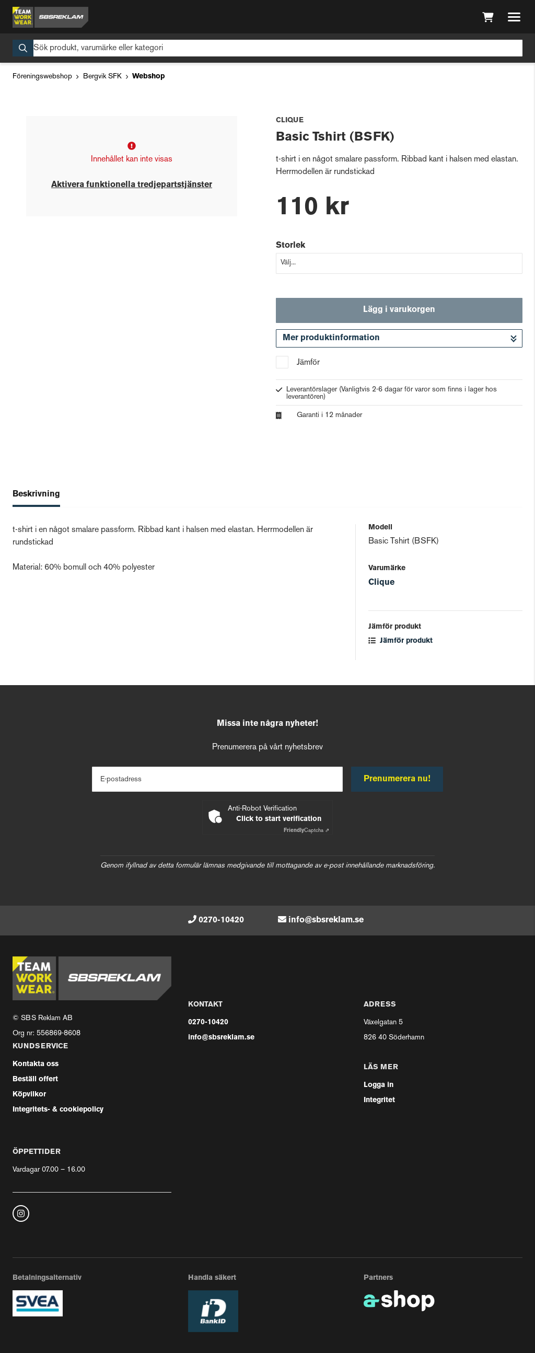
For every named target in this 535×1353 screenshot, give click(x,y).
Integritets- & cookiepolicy (58, 1109)
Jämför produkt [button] (400, 641)
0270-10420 (221, 920)
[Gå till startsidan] (50, 17)
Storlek (290, 245)
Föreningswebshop (42, 76)
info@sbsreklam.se (326, 920)
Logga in (378, 1085)
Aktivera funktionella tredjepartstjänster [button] (131, 185)
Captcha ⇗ (306, 830)
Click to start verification (278, 819)
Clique (381, 582)
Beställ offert (35, 1079)
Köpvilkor (29, 1094)
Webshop (148, 76)
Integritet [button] (379, 1100)
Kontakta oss (36, 1064)
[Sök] (267, 48)
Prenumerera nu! (397, 779)
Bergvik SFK (102, 76)
